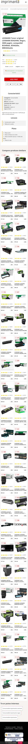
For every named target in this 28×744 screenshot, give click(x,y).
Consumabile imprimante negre (11, 713)
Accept (20, 742)
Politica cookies (18, 729)
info (12, 173)
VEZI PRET (14, 79)
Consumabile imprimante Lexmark (18, 9)
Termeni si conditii (11, 727)
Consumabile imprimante (10, 717)
